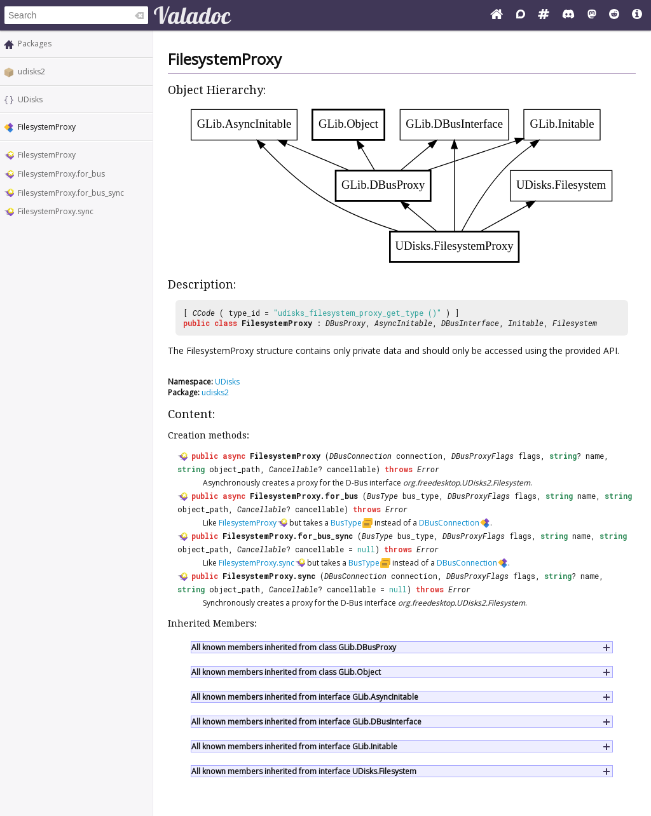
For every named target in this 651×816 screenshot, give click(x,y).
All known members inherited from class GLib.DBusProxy (293, 647)
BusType (382, 496)
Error (428, 469)
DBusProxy (346, 323)
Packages (34, 43)
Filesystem (574, 323)
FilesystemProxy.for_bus (61, 173)
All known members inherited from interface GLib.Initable (294, 746)
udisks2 (31, 71)
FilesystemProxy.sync (55, 211)
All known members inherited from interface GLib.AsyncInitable (304, 696)
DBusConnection (360, 456)
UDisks (30, 99)
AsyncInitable (403, 323)
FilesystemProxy (47, 154)
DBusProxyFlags (482, 456)
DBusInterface (470, 323)
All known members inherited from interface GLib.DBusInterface (306, 721)
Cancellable (293, 469)
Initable (526, 323)
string (563, 456)
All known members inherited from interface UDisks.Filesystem (303, 771)
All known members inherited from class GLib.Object (286, 672)
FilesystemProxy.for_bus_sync (71, 192)
